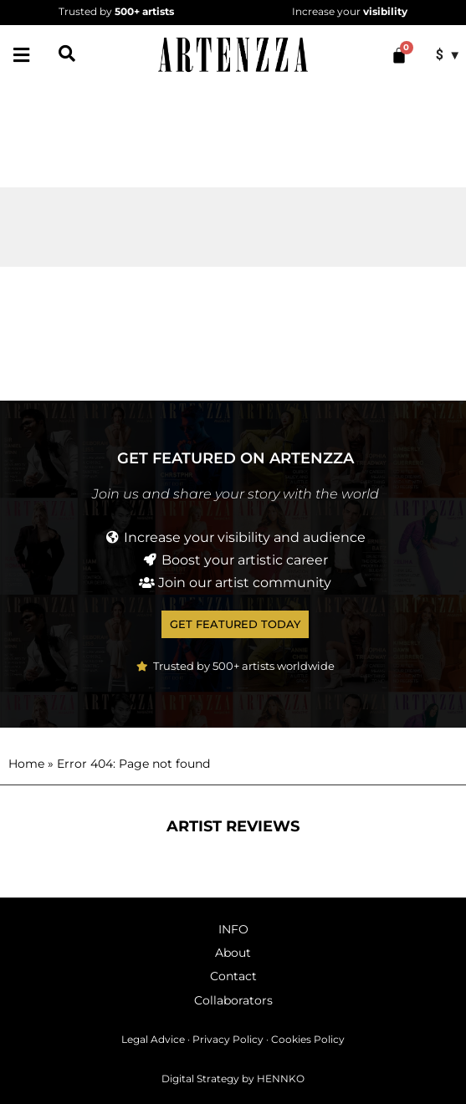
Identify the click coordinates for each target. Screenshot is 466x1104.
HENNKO (281, 1078)
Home (26, 763)
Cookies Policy (308, 1039)
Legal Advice (153, 1039)
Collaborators (233, 1000)
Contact (233, 976)
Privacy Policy (228, 1039)
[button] (20, 55)
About (233, 952)
